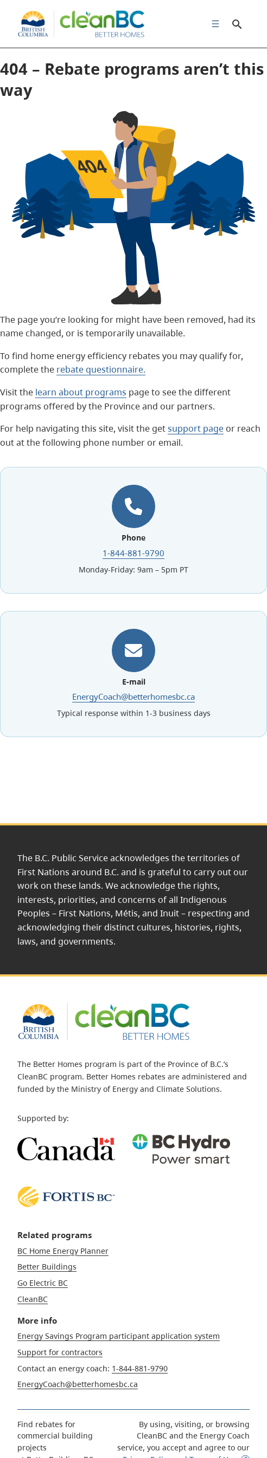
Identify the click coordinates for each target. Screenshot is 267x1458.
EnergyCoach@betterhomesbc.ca (133, 696)
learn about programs (80, 392)
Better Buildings (47, 1266)
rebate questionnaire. (100, 369)
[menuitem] (212, 23)
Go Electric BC (42, 1283)
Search (236, 23)
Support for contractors (60, 1352)
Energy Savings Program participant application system (118, 1336)
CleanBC (32, 1299)
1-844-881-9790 (133, 553)
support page (196, 428)
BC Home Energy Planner (63, 1251)
